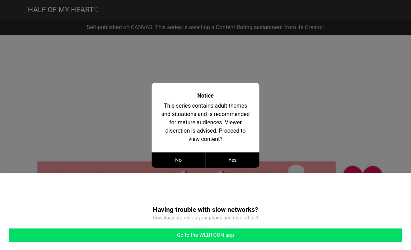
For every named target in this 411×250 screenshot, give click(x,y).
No (178, 160)
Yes (232, 160)
